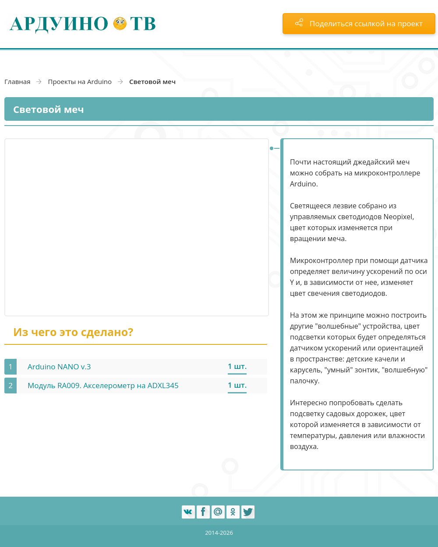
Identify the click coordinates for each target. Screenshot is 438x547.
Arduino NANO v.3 (59, 366)
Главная (17, 81)
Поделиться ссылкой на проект (359, 23)
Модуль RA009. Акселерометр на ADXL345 (103, 385)
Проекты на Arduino (80, 81)
